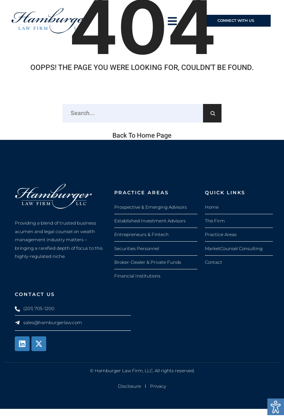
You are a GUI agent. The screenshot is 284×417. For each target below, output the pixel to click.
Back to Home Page (142, 143)
